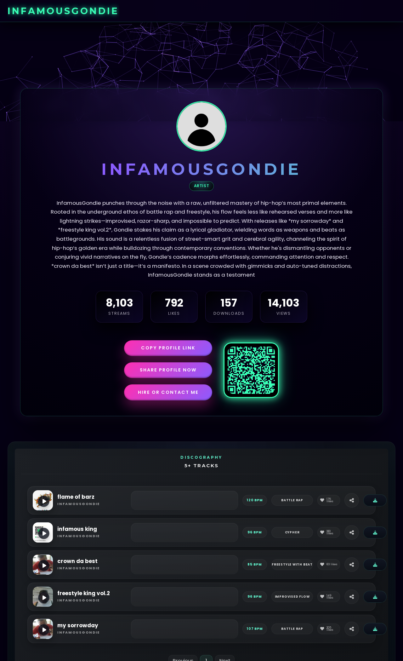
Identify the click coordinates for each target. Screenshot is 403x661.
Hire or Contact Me (168, 392)
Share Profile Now (168, 370)
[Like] (328, 500)
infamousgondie (63, 10)
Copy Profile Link (168, 348)
